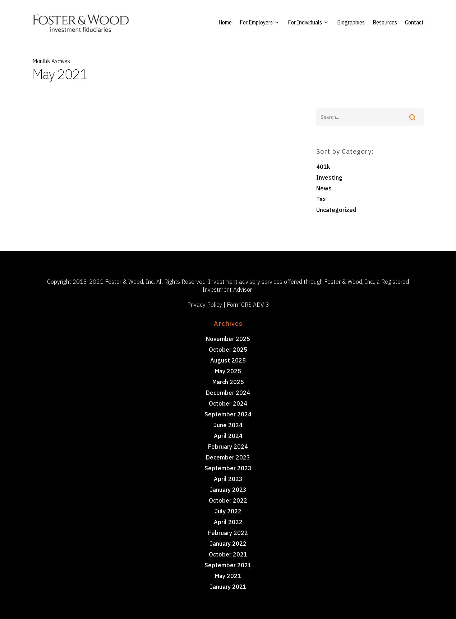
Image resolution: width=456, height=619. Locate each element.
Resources (385, 22)
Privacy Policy (204, 304)
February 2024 (228, 446)
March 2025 (228, 381)
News (324, 188)
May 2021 (228, 575)
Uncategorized (336, 209)
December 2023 (228, 457)
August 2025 (228, 360)
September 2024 (228, 414)
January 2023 (228, 489)
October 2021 (228, 554)
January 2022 (228, 543)
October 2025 (228, 349)
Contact (414, 22)
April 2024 (228, 435)
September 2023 (228, 468)
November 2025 (228, 338)
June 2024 (228, 425)
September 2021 (228, 565)
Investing (329, 177)
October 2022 (228, 500)
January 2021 (228, 586)
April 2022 (228, 522)
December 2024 (228, 392)
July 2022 (228, 511)
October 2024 (228, 403)
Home (225, 22)
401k (323, 166)
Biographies (351, 22)
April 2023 (228, 478)
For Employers (259, 22)
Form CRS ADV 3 (248, 304)
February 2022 (228, 532)
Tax (321, 199)
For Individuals (308, 22)
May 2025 (228, 371)
